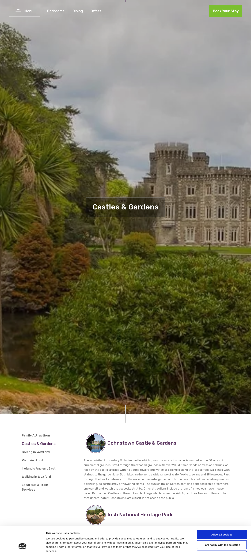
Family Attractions (36, 435)
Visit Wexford (32, 460)
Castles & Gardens (39, 443)
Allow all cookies (222, 509)
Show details (183, 545)
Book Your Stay (226, 11)
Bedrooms (55, 11)
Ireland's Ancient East (39, 468)
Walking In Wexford (36, 477)
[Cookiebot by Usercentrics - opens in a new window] (22, 545)
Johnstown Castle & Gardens (143, 443)
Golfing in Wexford (36, 452)
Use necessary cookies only (221, 529)
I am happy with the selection (222, 519)
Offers (96, 11)
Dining (77, 11)
